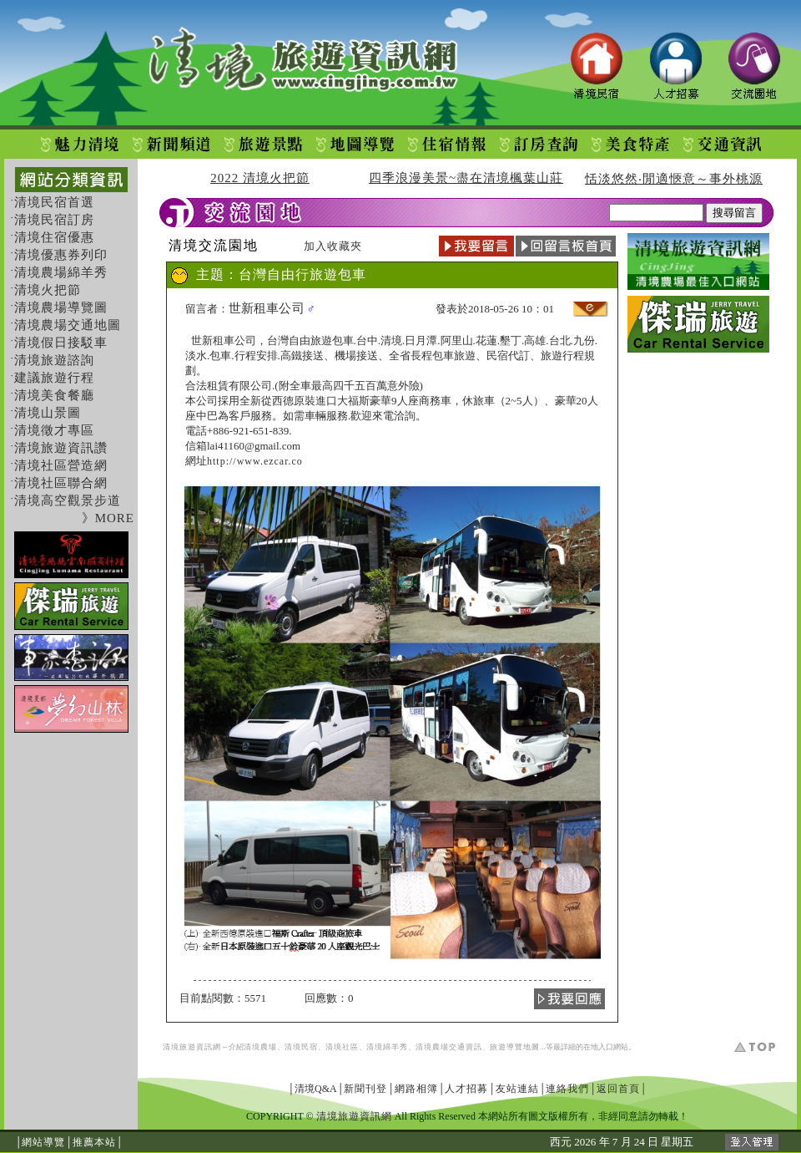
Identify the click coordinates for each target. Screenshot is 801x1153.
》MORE (108, 518)
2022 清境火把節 (260, 178)
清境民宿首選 (54, 202)
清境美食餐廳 (54, 395)
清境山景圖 (47, 412)
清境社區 (342, 1047)
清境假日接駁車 (61, 342)
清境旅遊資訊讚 (61, 448)
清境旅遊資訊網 (192, 1047)
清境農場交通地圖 (67, 325)
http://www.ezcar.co (255, 461)
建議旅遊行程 (54, 377)
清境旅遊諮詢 (54, 360)
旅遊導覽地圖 (515, 1047)
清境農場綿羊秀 (61, 272)
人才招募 (466, 1089)
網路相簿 (416, 1089)
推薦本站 (94, 1142)
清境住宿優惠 (54, 237)
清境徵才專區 (54, 430)
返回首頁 (618, 1089)
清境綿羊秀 (387, 1047)
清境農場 (260, 1047)
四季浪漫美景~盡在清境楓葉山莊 (466, 178)
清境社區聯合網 (61, 483)
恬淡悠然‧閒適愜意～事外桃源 (674, 178)
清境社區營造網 (61, 465)
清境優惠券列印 (61, 255)
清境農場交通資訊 (449, 1047)
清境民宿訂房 (54, 219)
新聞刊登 (365, 1089)
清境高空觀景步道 (67, 500)
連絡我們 (567, 1089)
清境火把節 (47, 290)
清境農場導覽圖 (61, 307)
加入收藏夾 (333, 246)
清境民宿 (301, 1047)
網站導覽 (43, 1142)
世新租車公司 (267, 308)
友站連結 (517, 1089)
